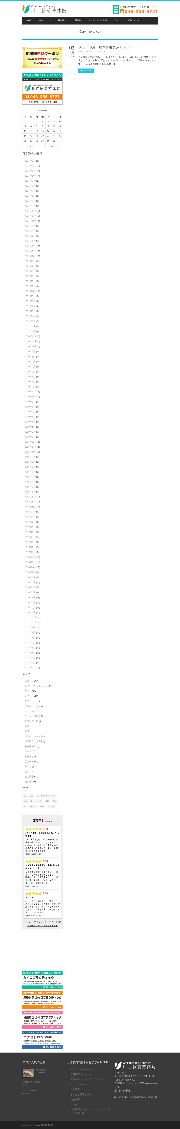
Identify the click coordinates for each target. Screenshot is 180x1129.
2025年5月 (30, 200)
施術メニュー (45, 20)
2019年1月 (30, 436)
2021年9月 (30, 296)
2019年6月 (30, 416)
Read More (86, 70)
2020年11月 (30, 341)
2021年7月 (30, 306)
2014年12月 (30, 667)
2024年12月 (30, 210)
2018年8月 (30, 461)
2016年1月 (30, 612)
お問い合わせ (133, 20)
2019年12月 (30, 391)
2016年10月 (30, 567)
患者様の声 (30, 746)
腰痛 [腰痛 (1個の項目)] (42, 806)
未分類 (27, 756)
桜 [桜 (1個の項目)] (24, 806)
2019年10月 (30, 396)
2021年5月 (30, 311)
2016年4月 (30, 597)
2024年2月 (30, 236)
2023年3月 (30, 271)
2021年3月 (30, 321)
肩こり (27, 766)
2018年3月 (30, 481)
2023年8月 (30, 261)
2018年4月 (30, 476)
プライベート (31, 706)
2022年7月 (30, 286)
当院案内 (77, 20)
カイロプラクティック (36, 686)
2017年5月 (30, 532)
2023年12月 (30, 245)
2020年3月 (30, 381)
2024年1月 (30, 240)
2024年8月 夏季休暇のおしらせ (104, 47)
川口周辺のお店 (32, 741)
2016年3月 (30, 602)
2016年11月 (30, 562)
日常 (26, 751)
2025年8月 (30, 185)
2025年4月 (30, 205)
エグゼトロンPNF (79, 1084)
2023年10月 (30, 256)
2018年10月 (30, 451)
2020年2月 (30, 386)
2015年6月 (30, 647)
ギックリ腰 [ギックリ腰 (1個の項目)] (28, 801)
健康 (26, 726)
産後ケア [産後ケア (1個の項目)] (32, 806)
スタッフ (89, 51)
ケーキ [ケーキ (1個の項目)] (39, 801)
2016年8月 (30, 577)
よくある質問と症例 (97, 20)
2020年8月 (30, 356)
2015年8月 (30, 637)
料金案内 (62, 20)
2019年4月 (30, 421)
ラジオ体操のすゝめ (30, 1090)
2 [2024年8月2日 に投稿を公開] (48, 121)
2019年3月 (30, 426)
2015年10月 (30, 627)
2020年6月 (30, 366)
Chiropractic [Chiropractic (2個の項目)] (28, 796)
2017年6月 (30, 527)
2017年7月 (30, 522)
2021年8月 (30, 301)
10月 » (54, 145)
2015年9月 (30, 632)
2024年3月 (30, 230)
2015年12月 (30, 617)
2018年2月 (30, 486)
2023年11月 (30, 251)
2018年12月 (30, 441)
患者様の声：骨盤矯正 (31, 1082)
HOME (28, 20)
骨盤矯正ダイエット (80, 1074)
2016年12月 (30, 557)
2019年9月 (30, 401)
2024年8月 (30, 225)
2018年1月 (30, 491)
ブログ (117, 20)
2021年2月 (30, 326)
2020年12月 (30, 336)
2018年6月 (30, 466)
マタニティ (30, 711)
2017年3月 (30, 542)
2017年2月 (30, 547)
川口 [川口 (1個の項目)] (47, 801)
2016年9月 (30, 572)
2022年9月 (30, 276)
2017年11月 (30, 502)
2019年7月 (30, 411)
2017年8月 (30, 517)
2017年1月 (30, 552)
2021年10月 (30, 291)
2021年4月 (30, 316)
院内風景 (29, 776)
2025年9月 (30, 180)
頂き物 (27, 781)
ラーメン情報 (31, 716)
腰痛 (26, 771)
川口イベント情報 (33, 736)
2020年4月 (30, 376)
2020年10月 (30, 346)
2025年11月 (30, 170)
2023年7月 (30, 266)
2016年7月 (30, 582)
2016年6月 (30, 587)
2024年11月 (30, 215)
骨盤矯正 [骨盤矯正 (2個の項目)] (51, 806)
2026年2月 (30, 160)
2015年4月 (30, 657)
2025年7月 (30, 190)
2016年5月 (30, 592)
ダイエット (30, 701)
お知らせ (29, 681)
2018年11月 (30, 446)
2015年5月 (30, 652)
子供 (26, 731)
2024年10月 (30, 220)
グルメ (27, 691)
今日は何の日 (31, 721)
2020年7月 (30, 361)
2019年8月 (30, 406)
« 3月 (31, 145)
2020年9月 (30, 351)
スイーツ (29, 696)
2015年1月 (30, 662)
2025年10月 (30, 175)
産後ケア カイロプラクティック (86, 1079)
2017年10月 (30, 507)
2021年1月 (30, 331)
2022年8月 (30, 281)
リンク (73, 1104)
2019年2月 (30, 431)
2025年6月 (30, 195)
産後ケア (29, 761)
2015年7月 (30, 642)
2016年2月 (30, 607)
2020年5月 (30, 371)
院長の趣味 (41, 1070)
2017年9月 (30, 511)
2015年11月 (30, 622)
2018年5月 (30, 471)
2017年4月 (30, 537)
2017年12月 (30, 496)
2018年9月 (30, 456)
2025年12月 (30, 165)
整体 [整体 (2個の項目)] (54, 801)
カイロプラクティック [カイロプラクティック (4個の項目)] (45, 796)
